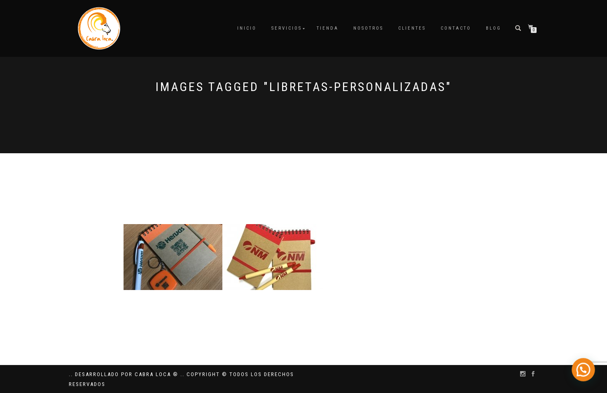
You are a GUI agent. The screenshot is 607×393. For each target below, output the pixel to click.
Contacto (456, 28)
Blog (493, 28)
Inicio (247, 28)
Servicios (286, 28)
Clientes (412, 28)
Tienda (328, 28)
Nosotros (368, 28)
